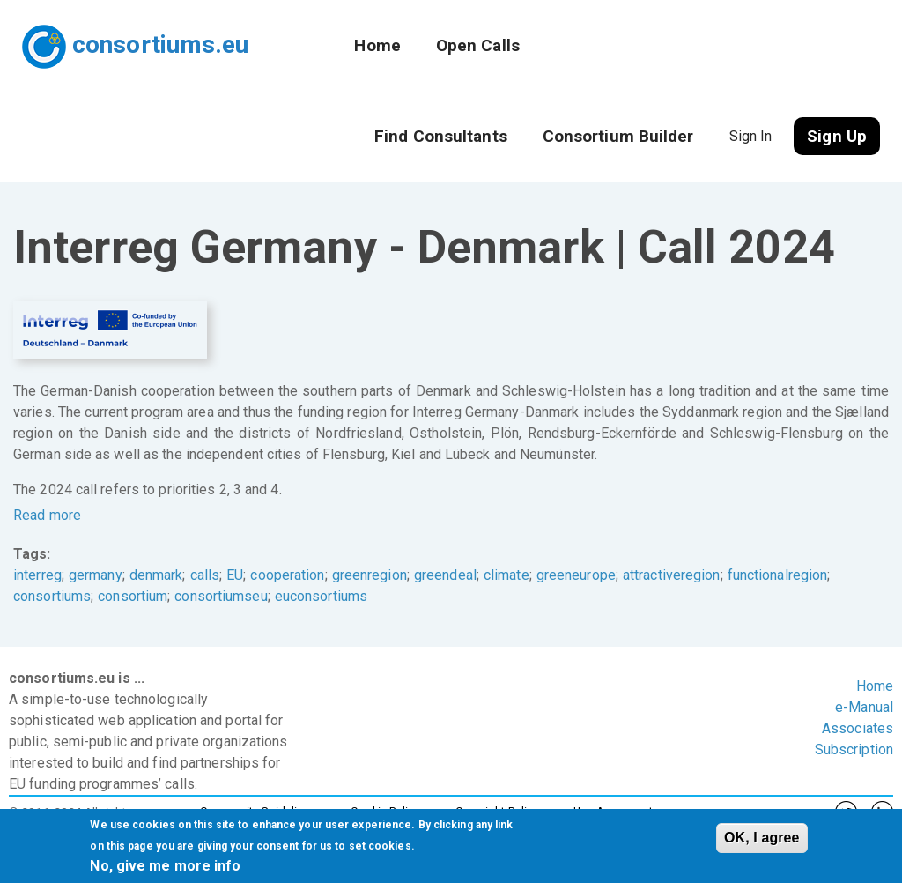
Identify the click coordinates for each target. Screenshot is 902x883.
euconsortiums (321, 596)
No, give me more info (165, 865)
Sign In (751, 136)
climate (506, 575)
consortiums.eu (160, 44)
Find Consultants (440, 136)
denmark (156, 575)
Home (377, 45)
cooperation (287, 575)
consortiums (52, 596)
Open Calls (478, 45)
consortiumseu (220, 596)
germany (95, 575)
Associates (857, 728)
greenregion (369, 575)
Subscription (854, 749)
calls (205, 575)
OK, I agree (762, 837)
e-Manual (864, 707)
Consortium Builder (618, 136)
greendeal (445, 575)
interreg (37, 575)
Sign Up (837, 136)
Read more (47, 515)
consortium (132, 596)
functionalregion (778, 575)
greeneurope (576, 575)
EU (234, 575)
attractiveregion (672, 575)
